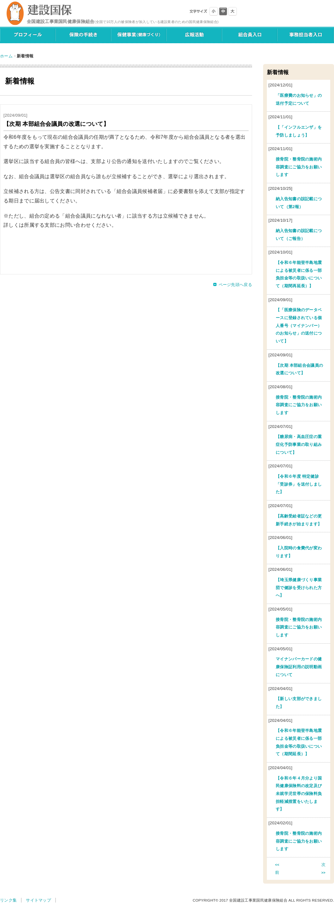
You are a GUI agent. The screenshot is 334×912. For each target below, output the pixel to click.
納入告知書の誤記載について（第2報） (299, 202)
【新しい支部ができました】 (299, 702)
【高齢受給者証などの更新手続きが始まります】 (299, 520)
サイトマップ (38, 900)
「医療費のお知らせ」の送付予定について (299, 99)
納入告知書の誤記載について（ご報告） (299, 234)
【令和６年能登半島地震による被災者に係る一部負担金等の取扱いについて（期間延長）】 (299, 742)
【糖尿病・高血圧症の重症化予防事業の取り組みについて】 (299, 444)
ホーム (6, 56)
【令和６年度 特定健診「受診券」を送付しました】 (299, 484)
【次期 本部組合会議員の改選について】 (299, 369)
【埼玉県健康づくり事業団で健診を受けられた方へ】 (299, 587)
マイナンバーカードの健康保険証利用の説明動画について (299, 667)
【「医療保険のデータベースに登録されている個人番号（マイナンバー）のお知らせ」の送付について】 (299, 325)
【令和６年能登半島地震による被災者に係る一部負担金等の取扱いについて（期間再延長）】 (299, 274)
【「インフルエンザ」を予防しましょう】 (299, 131)
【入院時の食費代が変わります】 (299, 552)
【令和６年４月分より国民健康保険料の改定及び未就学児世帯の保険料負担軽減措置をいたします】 (299, 794)
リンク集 (8, 900)
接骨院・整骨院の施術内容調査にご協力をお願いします (299, 167)
